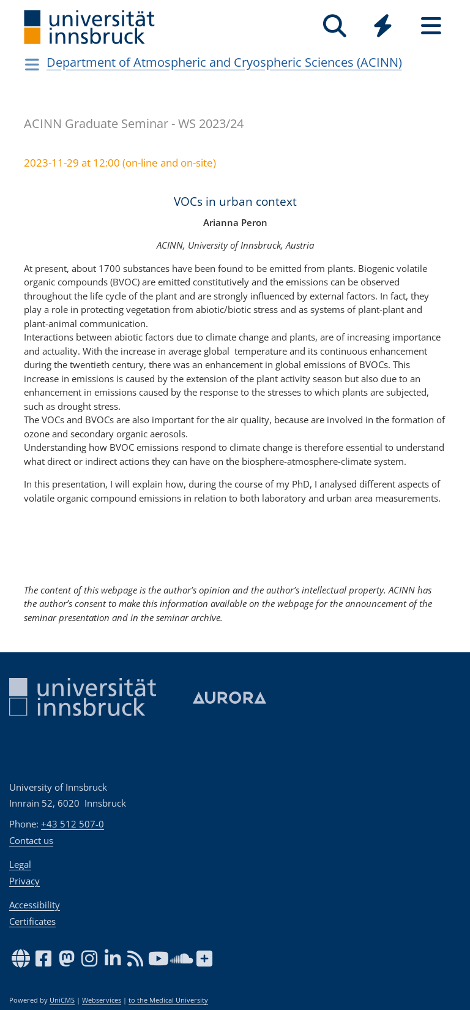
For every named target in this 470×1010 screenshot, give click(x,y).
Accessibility (34, 905)
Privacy (24, 881)
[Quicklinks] (383, 26)
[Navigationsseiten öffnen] (32, 64)
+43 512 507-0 (72, 824)
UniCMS (62, 1000)
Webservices (101, 1000)
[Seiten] (431, 26)
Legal (20, 864)
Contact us (31, 840)
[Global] (382, 27)
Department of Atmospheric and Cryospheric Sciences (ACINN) (224, 62)
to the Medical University (168, 1000)
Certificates (32, 921)
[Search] (334, 26)
